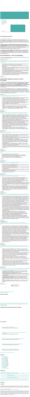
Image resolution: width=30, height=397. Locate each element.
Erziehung (3, 23)
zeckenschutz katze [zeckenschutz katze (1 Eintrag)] (27, 380)
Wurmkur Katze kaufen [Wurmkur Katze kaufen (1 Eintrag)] (11, 380)
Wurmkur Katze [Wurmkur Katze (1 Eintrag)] (2, 380)
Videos (3, 24)
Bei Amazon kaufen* (3, 110)
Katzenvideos (4, 364)
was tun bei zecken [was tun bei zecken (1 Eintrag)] (12, 379)
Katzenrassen (4, 361)
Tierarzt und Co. (4, 21)
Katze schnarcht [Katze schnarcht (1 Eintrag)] (26, 375)
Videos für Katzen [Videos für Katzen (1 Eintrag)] (23, 378)
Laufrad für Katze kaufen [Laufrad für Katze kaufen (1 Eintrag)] (24, 376)
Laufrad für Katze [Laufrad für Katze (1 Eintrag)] (20, 376)
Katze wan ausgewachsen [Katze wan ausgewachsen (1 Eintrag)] (5, 376)
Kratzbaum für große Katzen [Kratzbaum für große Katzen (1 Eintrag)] (10, 376)
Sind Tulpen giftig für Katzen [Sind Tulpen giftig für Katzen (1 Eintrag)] (25, 377)
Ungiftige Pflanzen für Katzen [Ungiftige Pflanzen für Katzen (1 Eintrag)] (3, 378)
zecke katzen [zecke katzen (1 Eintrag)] (20, 380)
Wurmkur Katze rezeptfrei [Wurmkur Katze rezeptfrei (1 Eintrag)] (16, 380)
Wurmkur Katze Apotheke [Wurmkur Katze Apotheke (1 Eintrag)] (6, 380)
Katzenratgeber (4, 362)
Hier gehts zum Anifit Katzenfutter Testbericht (7, 352)
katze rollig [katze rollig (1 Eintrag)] (16, 375)
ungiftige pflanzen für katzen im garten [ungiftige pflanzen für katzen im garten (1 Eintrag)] (10, 378)
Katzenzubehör (4, 365)
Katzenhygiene (4, 359)
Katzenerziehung (4, 357)
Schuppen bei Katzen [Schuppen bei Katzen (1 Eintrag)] (20, 377)
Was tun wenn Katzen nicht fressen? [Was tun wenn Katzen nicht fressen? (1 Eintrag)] (17, 379)
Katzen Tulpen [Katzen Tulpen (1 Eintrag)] (1, 375)
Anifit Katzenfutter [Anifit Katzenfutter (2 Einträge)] (5, 372)
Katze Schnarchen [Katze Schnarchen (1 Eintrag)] (23, 375)
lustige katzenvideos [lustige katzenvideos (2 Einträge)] (12, 377)
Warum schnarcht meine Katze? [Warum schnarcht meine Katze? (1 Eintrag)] (7, 379)
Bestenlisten (4, 356)
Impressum (12, 389)
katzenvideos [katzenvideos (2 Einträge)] (10, 375)
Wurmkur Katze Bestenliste (4, 292)
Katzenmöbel (4, 360)
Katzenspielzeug (4, 22)
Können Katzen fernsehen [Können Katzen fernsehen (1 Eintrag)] (16, 376)
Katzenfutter (4, 358)
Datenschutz (17, 389)
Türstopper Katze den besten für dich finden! (7, 291)
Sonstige (3, 367)
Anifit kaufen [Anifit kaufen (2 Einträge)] (14, 372)
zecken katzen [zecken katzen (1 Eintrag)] (23, 380)
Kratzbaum (3, 366)
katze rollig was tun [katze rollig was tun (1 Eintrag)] (19, 375)
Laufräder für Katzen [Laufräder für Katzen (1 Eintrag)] (5, 377)
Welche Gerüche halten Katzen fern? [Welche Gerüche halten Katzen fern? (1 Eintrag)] (24, 379)
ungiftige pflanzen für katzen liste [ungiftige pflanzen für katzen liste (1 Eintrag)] (17, 378)
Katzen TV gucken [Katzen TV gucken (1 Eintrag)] (5, 375)
